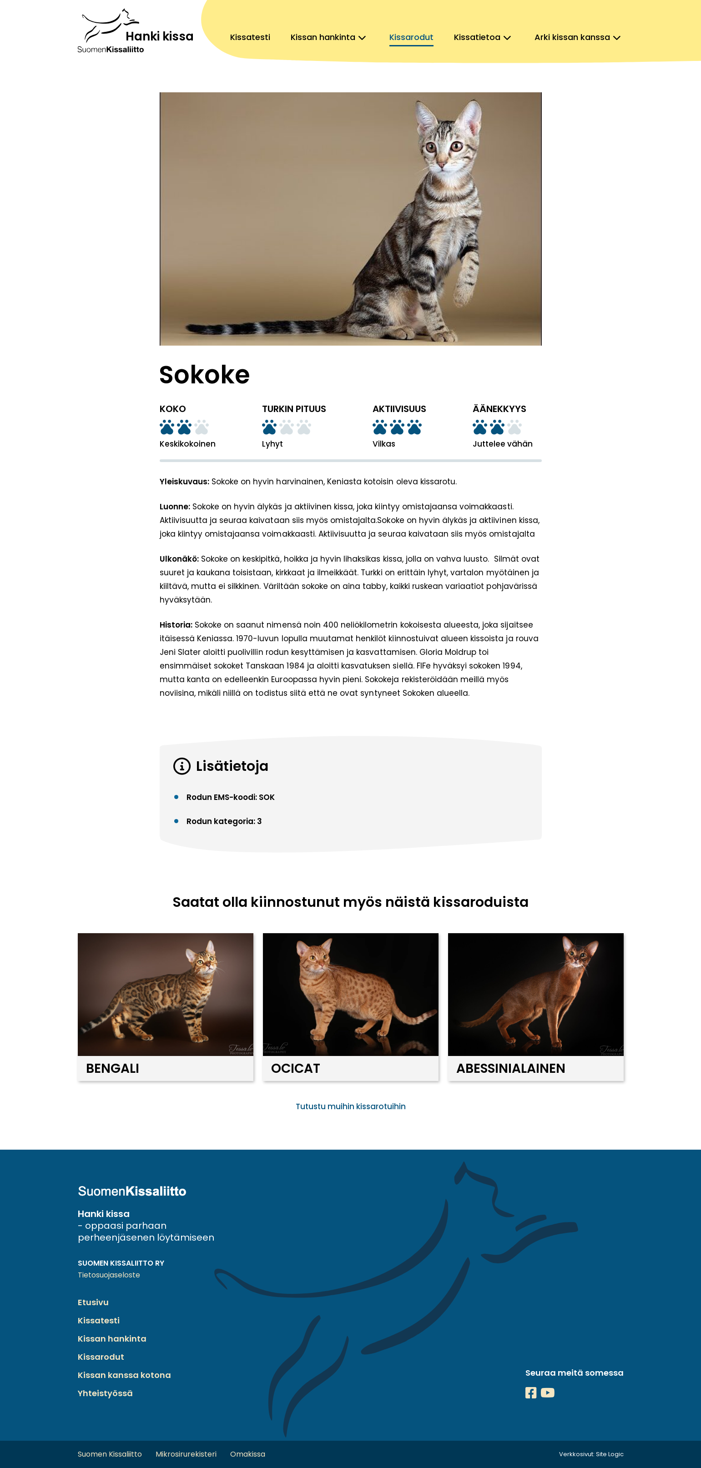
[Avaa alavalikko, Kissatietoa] (507, 37)
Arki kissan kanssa (572, 37)
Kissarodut (411, 37)
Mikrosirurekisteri (186, 1454)
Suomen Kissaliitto (110, 1454)
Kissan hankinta (323, 37)
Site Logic (610, 1454)
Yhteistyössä (105, 1393)
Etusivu (93, 1302)
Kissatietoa (477, 37)
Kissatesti (250, 37)
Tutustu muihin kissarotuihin (351, 1106)
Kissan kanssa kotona (124, 1375)
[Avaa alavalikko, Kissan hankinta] (362, 37)
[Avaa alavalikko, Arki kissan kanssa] (617, 37)
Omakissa (247, 1454)
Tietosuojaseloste (109, 1275)
